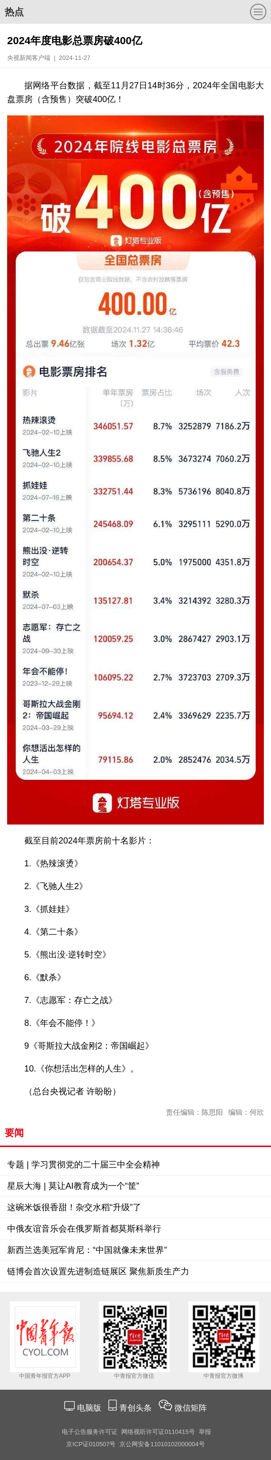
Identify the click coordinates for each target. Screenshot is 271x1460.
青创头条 (136, 1408)
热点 (14, 12)
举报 (205, 1431)
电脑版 (89, 1408)
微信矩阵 (190, 1408)
